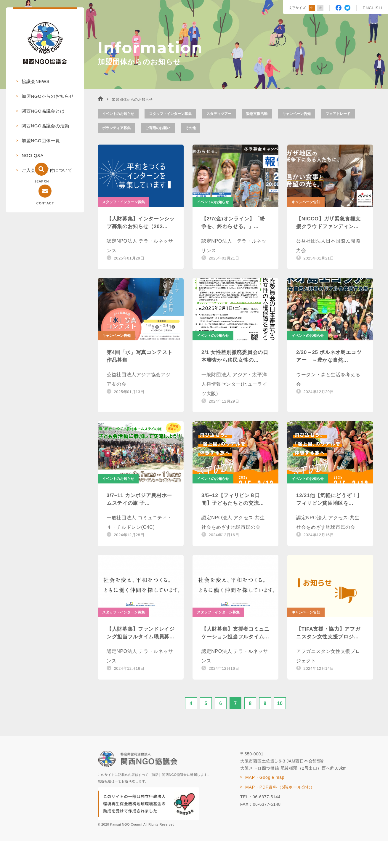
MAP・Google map (264, 777)
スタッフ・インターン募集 (170, 114)
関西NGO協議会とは (43, 111)
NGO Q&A (33, 155)
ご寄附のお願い (157, 128)
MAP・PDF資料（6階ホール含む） (280, 787)
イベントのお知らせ (118, 114)
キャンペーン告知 (296, 114)
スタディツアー (218, 114)
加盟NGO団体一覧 (41, 140)
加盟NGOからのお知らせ (48, 96)
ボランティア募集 (116, 128)
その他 (190, 128)
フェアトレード (338, 114)
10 (280, 703)
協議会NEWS (35, 81)
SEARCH (41, 181)
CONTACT (45, 203)
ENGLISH (372, 7)
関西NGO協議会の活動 (45, 126)
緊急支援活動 (256, 114)
